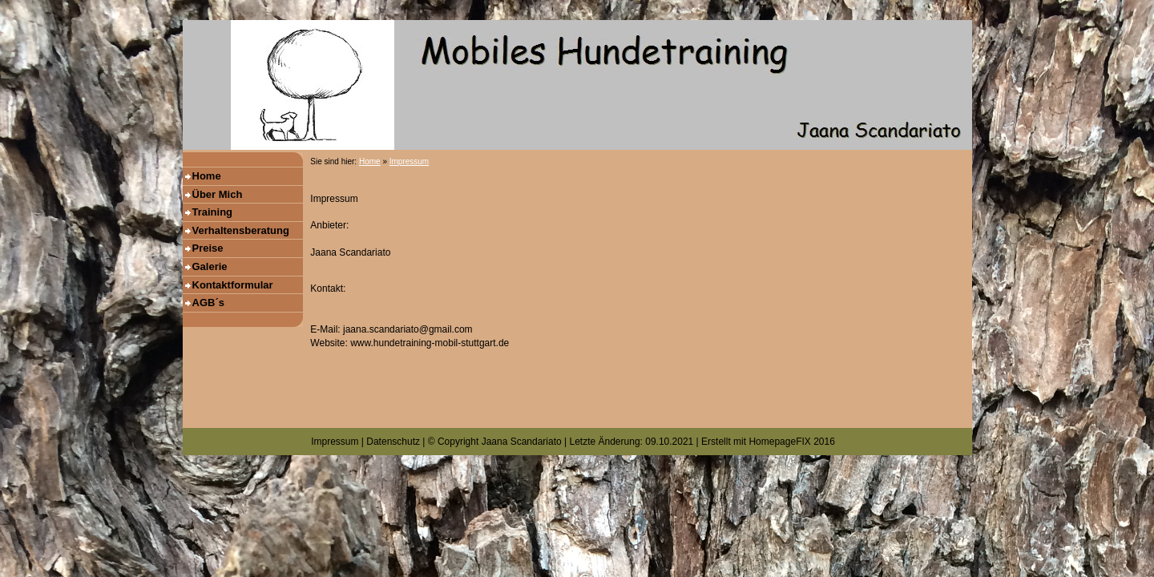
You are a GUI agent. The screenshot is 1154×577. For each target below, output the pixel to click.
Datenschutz (393, 441)
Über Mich (217, 194)
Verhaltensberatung (240, 230)
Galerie (210, 266)
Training (212, 212)
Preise (208, 248)
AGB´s (208, 303)
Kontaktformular (232, 285)
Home (206, 176)
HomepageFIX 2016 (791, 441)
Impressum (409, 161)
